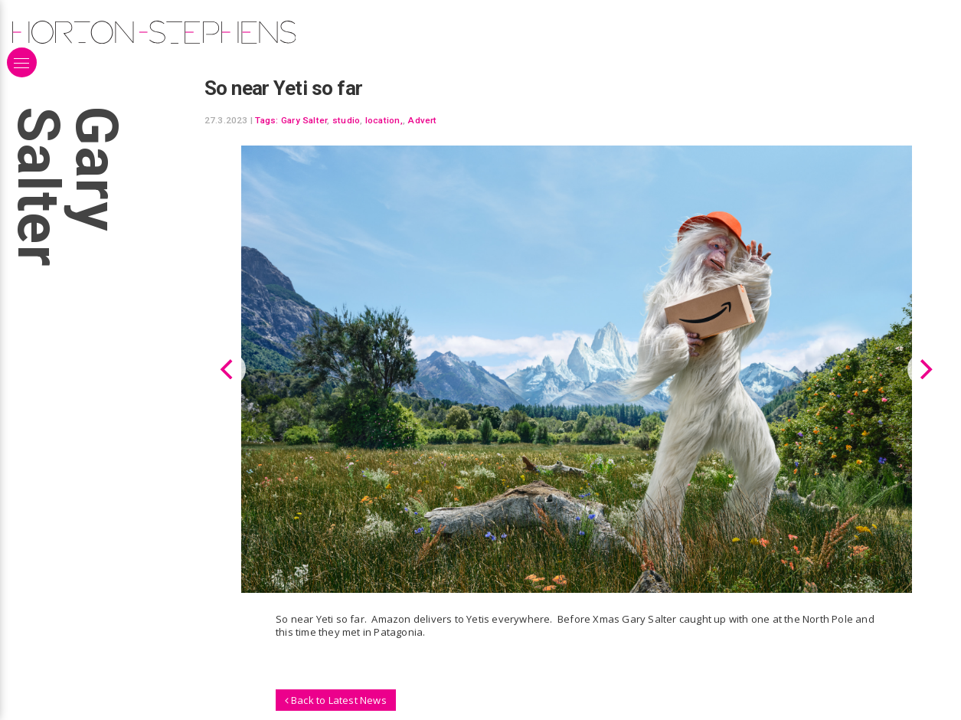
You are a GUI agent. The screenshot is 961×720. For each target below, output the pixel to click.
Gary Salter (304, 120)
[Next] (924, 369)
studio (346, 120)
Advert (421, 120)
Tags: (266, 120)
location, (384, 120)
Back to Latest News (336, 699)
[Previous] (229, 369)
